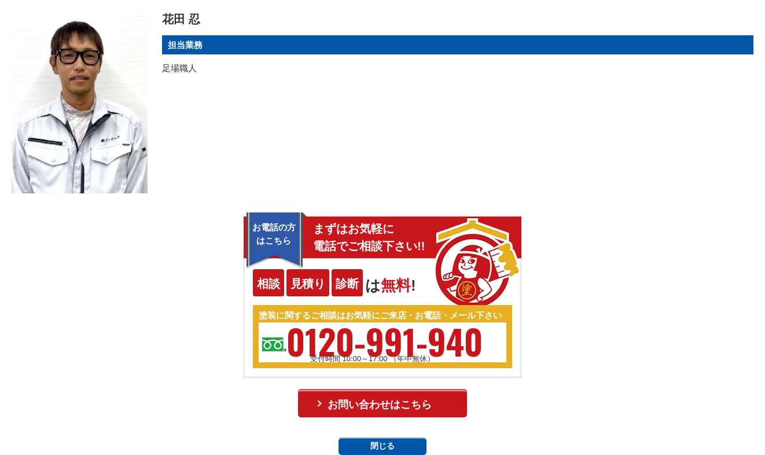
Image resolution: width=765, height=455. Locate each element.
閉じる (382, 445)
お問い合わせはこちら (380, 404)
